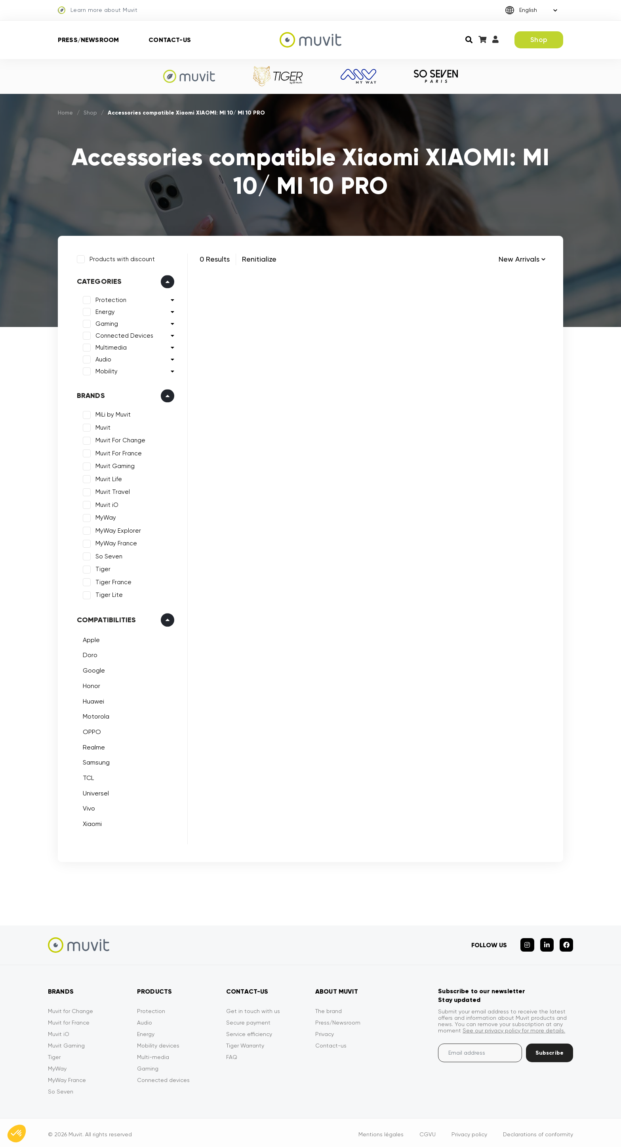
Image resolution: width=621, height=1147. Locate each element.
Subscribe (549, 1049)
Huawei (92, 700)
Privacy (324, 1030)
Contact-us (170, 40)
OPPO (91, 730)
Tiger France (112, 581)
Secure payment (248, 1019)
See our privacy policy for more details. (514, 1027)
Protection (109, 299)
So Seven (107, 555)
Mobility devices (158, 1042)
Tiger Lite (108, 594)
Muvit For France (117, 452)
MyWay (104, 516)
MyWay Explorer (117, 529)
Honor (90, 684)
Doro (89, 654)
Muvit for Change (70, 1007)
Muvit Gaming (113, 465)
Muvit (101, 426)
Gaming (105, 323)
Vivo (88, 807)
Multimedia (110, 346)
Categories (98, 280)
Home (66, 112)
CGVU (427, 1131)
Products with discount (121, 258)
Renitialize (259, 259)
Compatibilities (105, 618)
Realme (93, 746)
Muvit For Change (119, 439)
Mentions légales (381, 1131)
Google (93, 669)
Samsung (95, 761)
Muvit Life (107, 478)
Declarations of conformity (538, 1131)
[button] (16, 1133)
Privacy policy (469, 1131)
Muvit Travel (111, 491)
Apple (90, 638)
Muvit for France (69, 1019)
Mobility (105, 370)
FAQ (231, 1053)
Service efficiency (249, 1030)
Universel (95, 792)
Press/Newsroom (88, 40)
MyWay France (115, 542)
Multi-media (153, 1053)
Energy (104, 311)
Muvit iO (105, 503)
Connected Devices (123, 334)
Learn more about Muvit (97, 10)
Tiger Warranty (245, 1042)
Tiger (101, 568)
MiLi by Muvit (112, 413)
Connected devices (163, 1076)
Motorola (95, 715)
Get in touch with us (253, 1007)
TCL (87, 776)
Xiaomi (91, 822)
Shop (538, 40)
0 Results (215, 259)
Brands (90, 394)
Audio (102, 358)
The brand (328, 1007)
